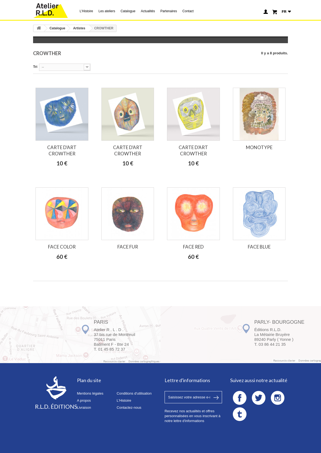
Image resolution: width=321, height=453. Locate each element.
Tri (35, 67)
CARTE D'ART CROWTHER (61, 150)
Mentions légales (90, 393)
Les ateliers (106, 11)
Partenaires (168, 11)
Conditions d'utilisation (134, 393)
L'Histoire (86, 11)
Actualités (148, 11)
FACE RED (193, 247)
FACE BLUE (259, 247)
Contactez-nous (129, 407)
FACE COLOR (62, 247)
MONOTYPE (259, 147)
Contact (188, 11)
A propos (84, 400)
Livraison (84, 407)
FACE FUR (127, 247)
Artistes (79, 28)
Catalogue (128, 11)
